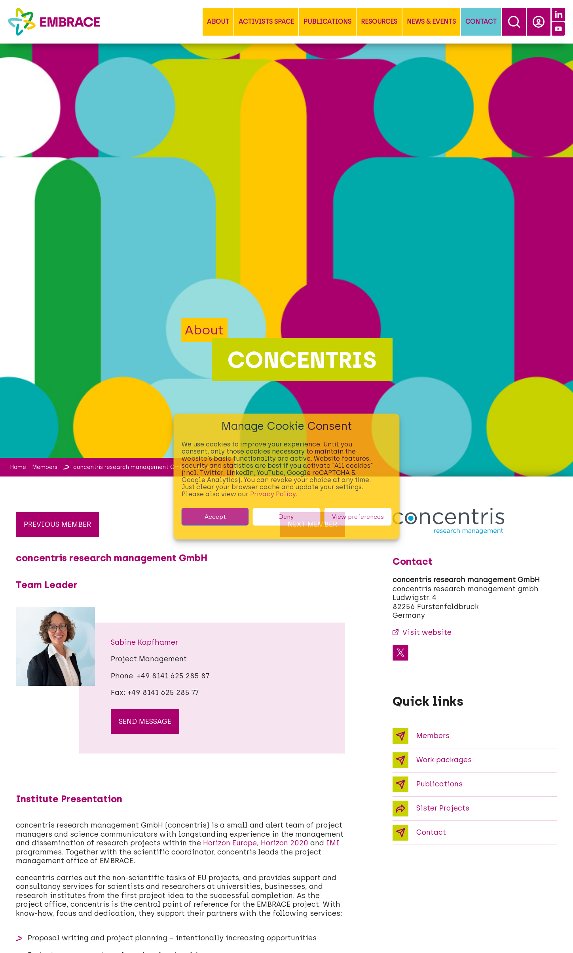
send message (145, 721)
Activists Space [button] (266, 21)
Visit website (427, 632)
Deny (286, 516)
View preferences (358, 516)
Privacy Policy (273, 494)
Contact (481, 21)
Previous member (57, 524)
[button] (218, 22)
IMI (333, 843)
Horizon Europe (230, 843)
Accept (215, 516)
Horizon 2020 (284, 843)
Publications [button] (327, 21)
